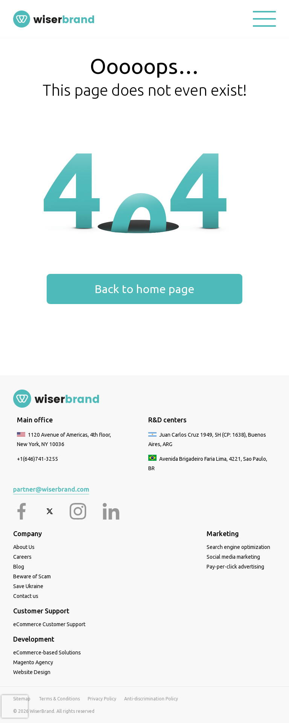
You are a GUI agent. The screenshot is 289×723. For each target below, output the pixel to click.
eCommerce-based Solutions (47, 653)
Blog (18, 567)
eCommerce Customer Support (49, 624)
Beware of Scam (32, 576)
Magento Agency (33, 662)
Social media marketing (233, 557)
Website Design (31, 672)
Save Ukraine (28, 586)
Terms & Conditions (59, 698)
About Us (24, 547)
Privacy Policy (102, 698)
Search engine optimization (238, 547)
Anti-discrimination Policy (151, 698)
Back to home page (144, 288)
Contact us (25, 596)
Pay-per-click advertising (235, 567)
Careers (22, 557)
